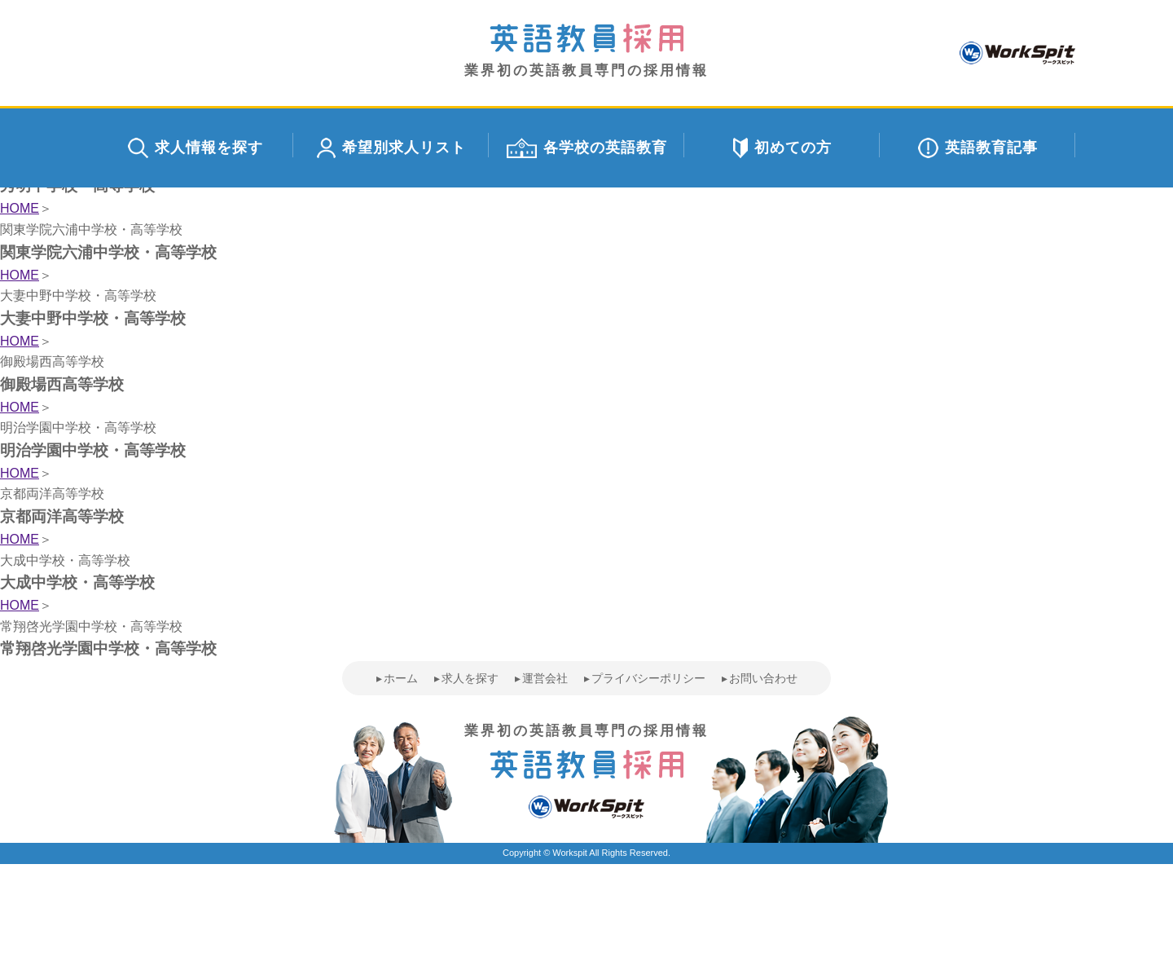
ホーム (401, 678)
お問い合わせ (763, 678)
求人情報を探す (195, 148)
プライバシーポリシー (648, 678)
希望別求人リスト (391, 148)
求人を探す (470, 678)
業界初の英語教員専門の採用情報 (586, 51)
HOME (19, 208)
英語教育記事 (978, 148)
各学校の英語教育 (587, 148)
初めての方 (782, 148)
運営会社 (545, 678)
